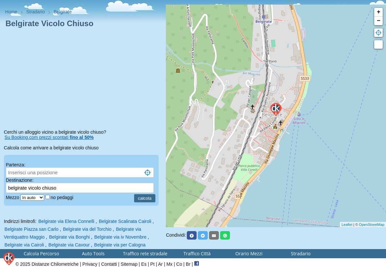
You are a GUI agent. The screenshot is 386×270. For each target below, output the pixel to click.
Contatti (109, 264)
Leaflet (347, 225)
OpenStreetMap (371, 225)
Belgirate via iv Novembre (120, 237)
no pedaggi (63, 197)
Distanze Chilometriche (55, 264)
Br (188, 264)
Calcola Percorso (41, 253)
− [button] (378, 21)
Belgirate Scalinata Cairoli (125, 221)
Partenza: (16, 164)
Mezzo (13, 197)
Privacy (89, 264)
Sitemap (129, 264)
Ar (160, 264)
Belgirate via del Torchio (87, 229)
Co (179, 264)
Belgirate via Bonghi (69, 237)
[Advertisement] (83, 80)
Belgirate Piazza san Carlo (32, 229)
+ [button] (378, 12)
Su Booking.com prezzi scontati (49, 137)
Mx (170, 264)
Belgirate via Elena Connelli (66, 221)
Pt (152, 264)
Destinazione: (20, 180)
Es (144, 264)
